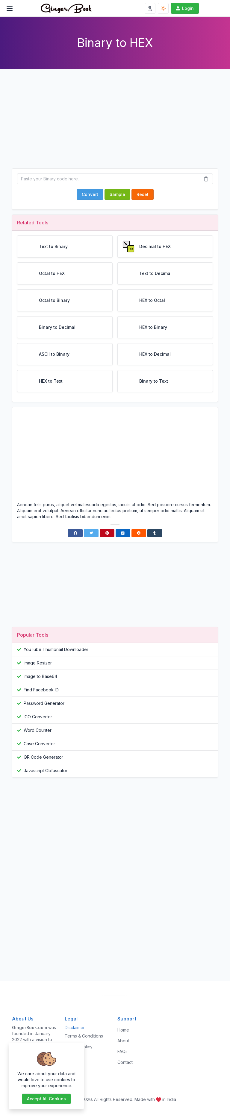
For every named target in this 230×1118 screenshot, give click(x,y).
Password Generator (44, 703)
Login (184, 8)
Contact (125, 1062)
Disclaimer (75, 1027)
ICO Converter (38, 716)
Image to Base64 (40, 676)
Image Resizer (38, 662)
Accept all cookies (46, 1098)
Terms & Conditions (84, 1035)
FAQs (122, 1051)
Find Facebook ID (41, 689)
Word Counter (38, 730)
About (123, 1040)
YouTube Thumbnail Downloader (56, 649)
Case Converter (39, 743)
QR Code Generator (43, 757)
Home (123, 1029)
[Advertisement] (115, 123)
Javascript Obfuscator (45, 770)
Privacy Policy (79, 1046)
